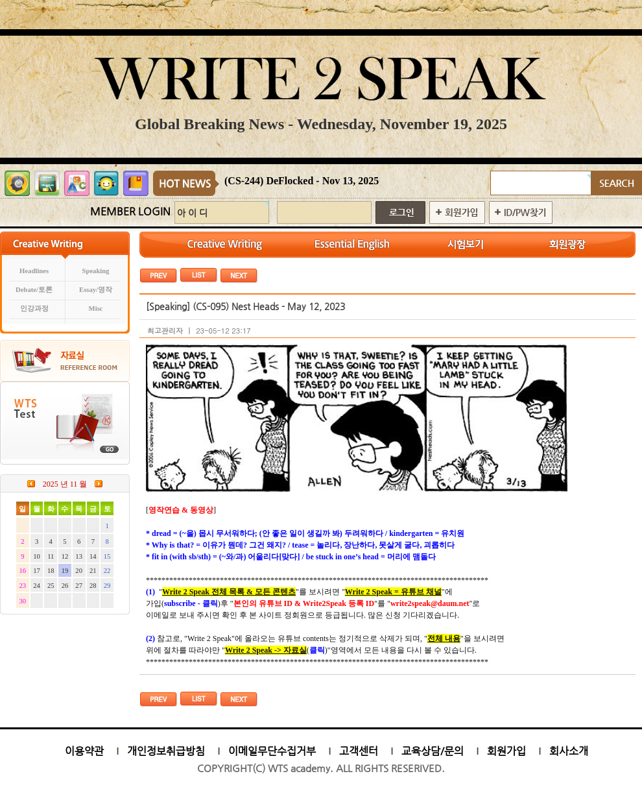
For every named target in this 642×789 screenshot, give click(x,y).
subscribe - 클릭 (191, 603)
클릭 (317, 650)
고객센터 (358, 751)
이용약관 (84, 751)
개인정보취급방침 (166, 751)
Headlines (34, 270)
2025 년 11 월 (65, 484)
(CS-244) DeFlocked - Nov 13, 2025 (301, 180)
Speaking (96, 270)
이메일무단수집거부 (272, 751)
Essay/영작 (95, 289)
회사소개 (568, 751)
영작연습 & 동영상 (181, 510)
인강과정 (34, 308)
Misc (96, 308)
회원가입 (506, 751)
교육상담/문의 (432, 751)
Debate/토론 (34, 289)
